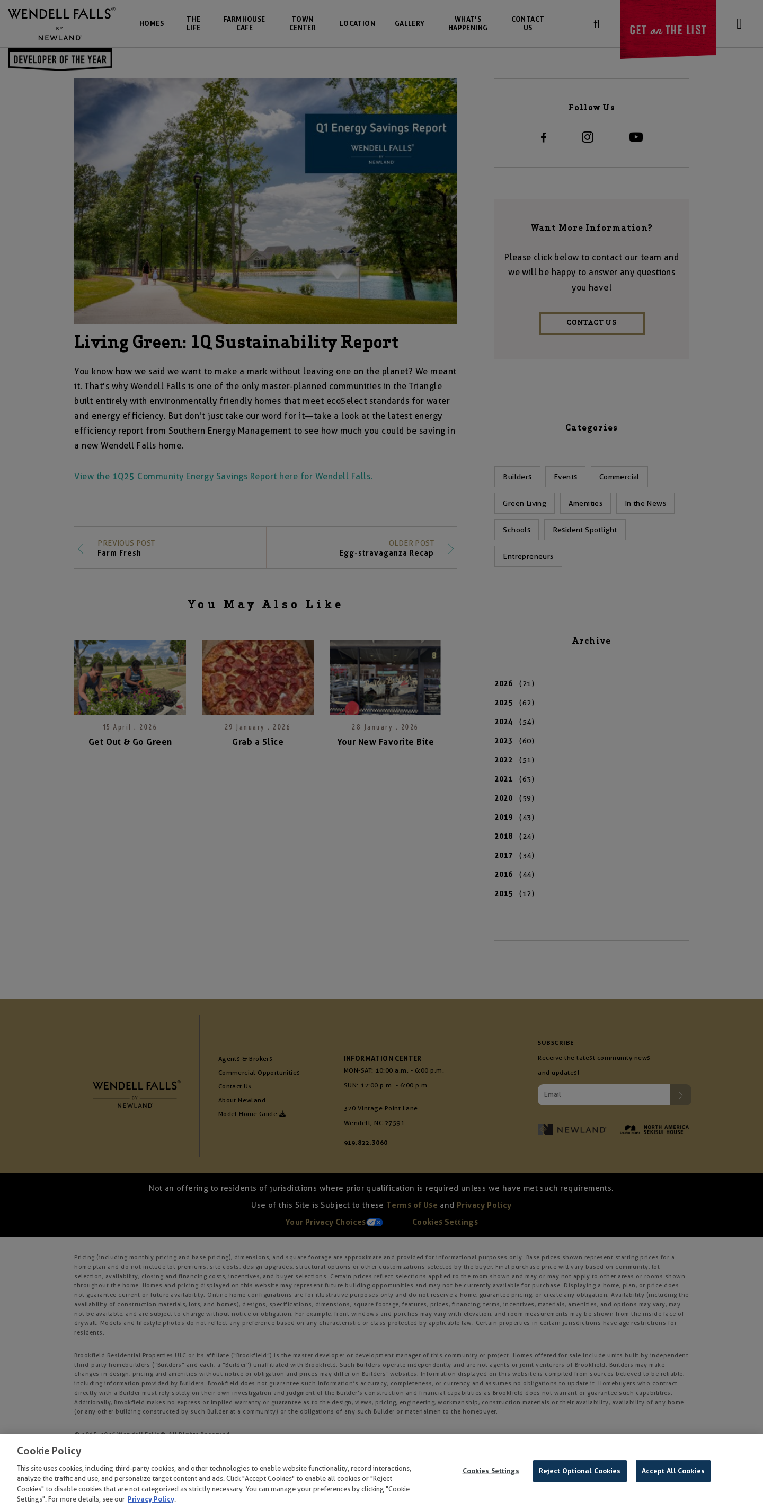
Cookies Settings (491, 1474)
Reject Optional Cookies (580, 1474)
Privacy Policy (151, 1502)
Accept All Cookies (673, 1474)
